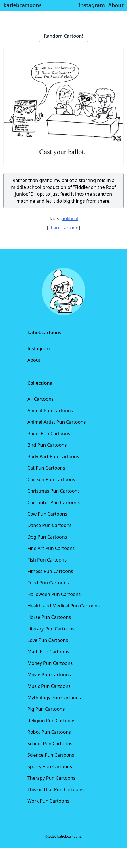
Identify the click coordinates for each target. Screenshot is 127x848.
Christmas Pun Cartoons (53, 491)
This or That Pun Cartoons (55, 789)
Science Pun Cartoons (50, 755)
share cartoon (63, 227)
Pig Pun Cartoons (46, 709)
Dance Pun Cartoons (49, 525)
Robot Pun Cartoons (49, 732)
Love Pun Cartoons (47, 640)
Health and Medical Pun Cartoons (63, 606)
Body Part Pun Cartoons (53, 456)
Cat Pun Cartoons (46, 468)
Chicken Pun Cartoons (51, 479)
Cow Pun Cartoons (47, 514)
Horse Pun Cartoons (49, 617)
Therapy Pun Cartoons (51, 778)
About (33, 360)
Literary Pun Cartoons (51, 629)
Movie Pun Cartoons (49, 674)
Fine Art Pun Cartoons (51, 548)
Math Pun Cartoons (48, 651)
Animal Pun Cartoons (50, 410)
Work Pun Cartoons (48, 801)
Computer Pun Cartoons (53, 502)
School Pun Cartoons (49, 743)
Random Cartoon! (63, 36)
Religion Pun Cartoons (51, 720)
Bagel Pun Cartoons (48, 433)
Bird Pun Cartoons (47, 445)
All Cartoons (40, 399)
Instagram (38, 348)
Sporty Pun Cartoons (49, 766)
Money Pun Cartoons (50, 663)
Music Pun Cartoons (49, 686)
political (69, 218)
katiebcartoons (22, 5)
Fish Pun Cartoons (47, 560)
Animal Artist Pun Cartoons (56, 422)
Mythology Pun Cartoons (54, 697)
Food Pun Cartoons (48, 583)
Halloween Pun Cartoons (54, 594)
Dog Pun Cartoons (47, 537)
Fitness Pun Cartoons (50, 571)
